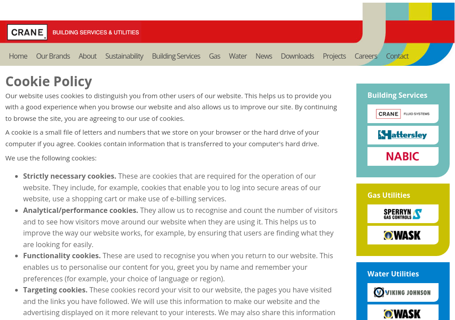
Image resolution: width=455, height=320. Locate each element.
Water (238, 56)
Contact (397, 56)
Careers (366, 56)
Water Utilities (393, 274)
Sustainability (124, 56)
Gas (214, 56)
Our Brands (53, 56)
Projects (334, 56)
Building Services (176, 56)
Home (18, 56)
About (87, 56)
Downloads (297, 56)
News (263, 56)
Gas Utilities (388, 195)
